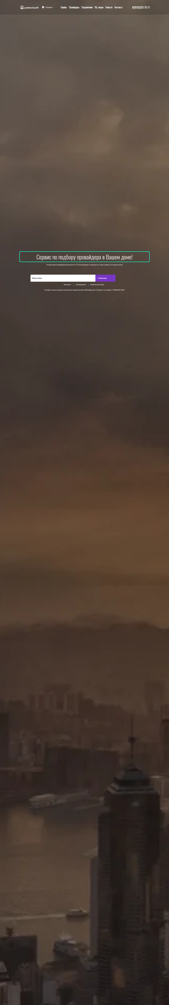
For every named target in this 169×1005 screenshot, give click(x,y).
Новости (108, 7)
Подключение (87, 7)
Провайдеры (74, 7)
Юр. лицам (99, 7)
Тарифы (63, 7)
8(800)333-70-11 (141, 7)
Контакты (118, 7)
